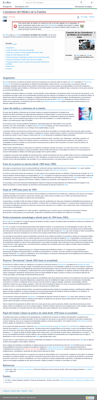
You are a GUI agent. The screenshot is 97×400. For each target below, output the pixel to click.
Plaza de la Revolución (60, 170)
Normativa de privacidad (10, 397)
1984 (77, 55)
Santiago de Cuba (58, 326)
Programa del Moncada (31, 349)
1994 (12, 221)
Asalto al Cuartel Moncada (41, 326)
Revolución (61, 264)
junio (6, 221)
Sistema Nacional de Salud (52, 101)
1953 (77, 326)
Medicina (24, 391)
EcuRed (7, 2)
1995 (6, 227)
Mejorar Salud (15, 391)
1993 (62, 99)
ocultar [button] (15, 44)
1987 (72, 82)
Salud (66, 185)
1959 (71, 345)
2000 (6, 371)
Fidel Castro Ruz (82, 321)
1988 (90, 177)
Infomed (7, 382)
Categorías (6, 391)
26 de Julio (69, 326)
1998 (6, 249)
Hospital (75, 177)
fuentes (46, 25)
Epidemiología (40, 125)
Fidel (78, 168)
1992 (57, 99)
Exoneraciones (31, 397)
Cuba (87, 55)
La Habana (88, 369)
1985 (42, 135)
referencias (53, 25)
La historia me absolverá (55, 349)
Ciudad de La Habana (82, 380)
